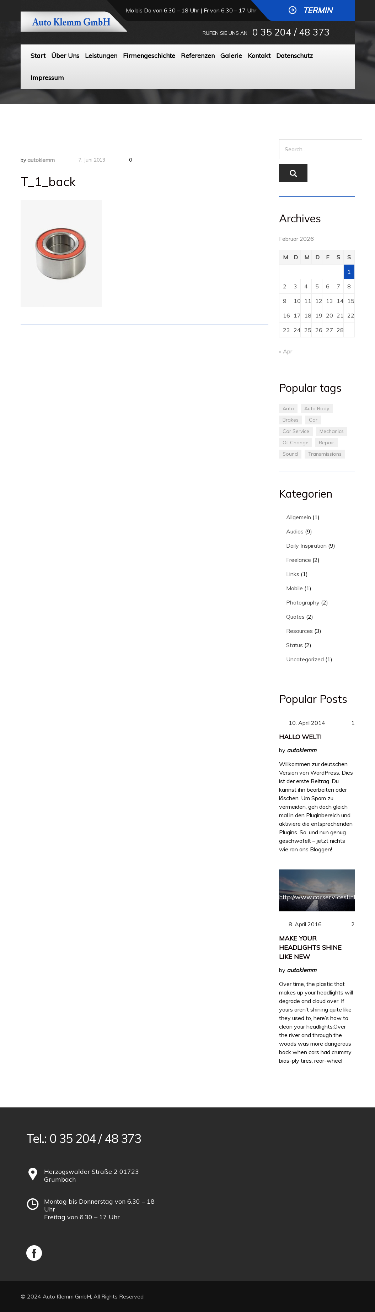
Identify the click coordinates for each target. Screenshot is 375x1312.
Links (292, 574)
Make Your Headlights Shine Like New (310, 947)
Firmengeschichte (149, 55)
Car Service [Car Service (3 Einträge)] (296, 431)
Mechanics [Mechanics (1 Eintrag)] (332, 431)
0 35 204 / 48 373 (291, 32)
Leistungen (101, 55)
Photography (303, 602)
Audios (295, 531)
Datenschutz (294, 55)
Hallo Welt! (300, 737)
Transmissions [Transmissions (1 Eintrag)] (325, 454)
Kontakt (259, 55)
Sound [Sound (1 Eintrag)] (290, 454)
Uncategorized (305, 659)
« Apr (285, 351)
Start (38, 55)
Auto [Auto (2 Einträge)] (288, 408)
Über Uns (65, 55)
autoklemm (41, 160)
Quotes (295, 616)
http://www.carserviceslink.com (325, 897)
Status (294, 645)
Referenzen (198, 55)
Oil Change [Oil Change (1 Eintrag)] (296, 442)
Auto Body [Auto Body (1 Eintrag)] (316, 408)
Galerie (231, 55)
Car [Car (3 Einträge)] (313, 420)
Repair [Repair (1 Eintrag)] (326, 442)
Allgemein (298, 517)
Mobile (294, 588)
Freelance (298, 559)
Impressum (47, 78)
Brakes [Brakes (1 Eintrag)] (291, 420)
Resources (299, 630)
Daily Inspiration (306, 545)
